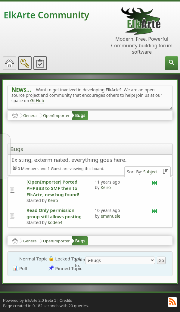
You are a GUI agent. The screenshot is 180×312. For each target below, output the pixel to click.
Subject (150, 172)
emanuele (110, 216)
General (30, 115)
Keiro (53, 200)
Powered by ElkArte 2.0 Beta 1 (29, 300)
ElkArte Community (46, 15)
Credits (66, 300)
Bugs (80, 115)
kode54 (55, 222)
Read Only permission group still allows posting (54, 213)
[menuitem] (171, 63)
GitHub (37, 100)
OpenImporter (56, 115)
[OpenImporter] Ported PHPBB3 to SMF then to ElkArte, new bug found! (52, 188)
